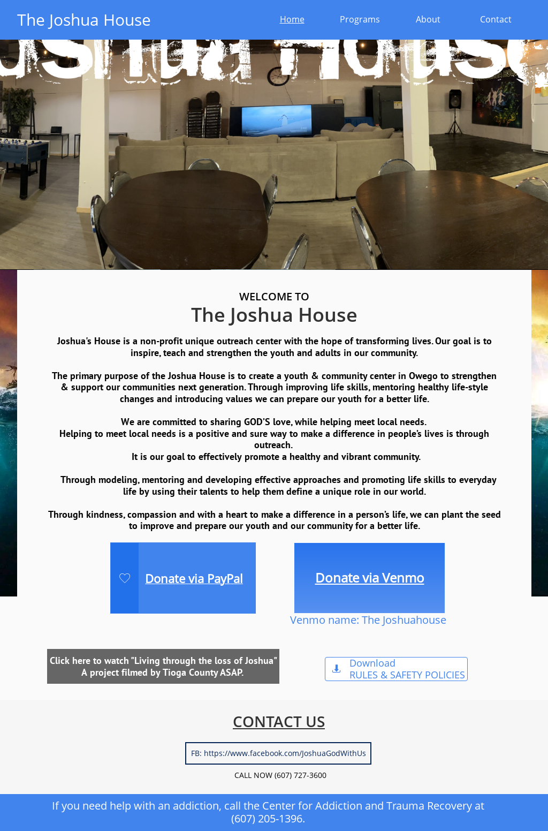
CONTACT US (279, 721)
